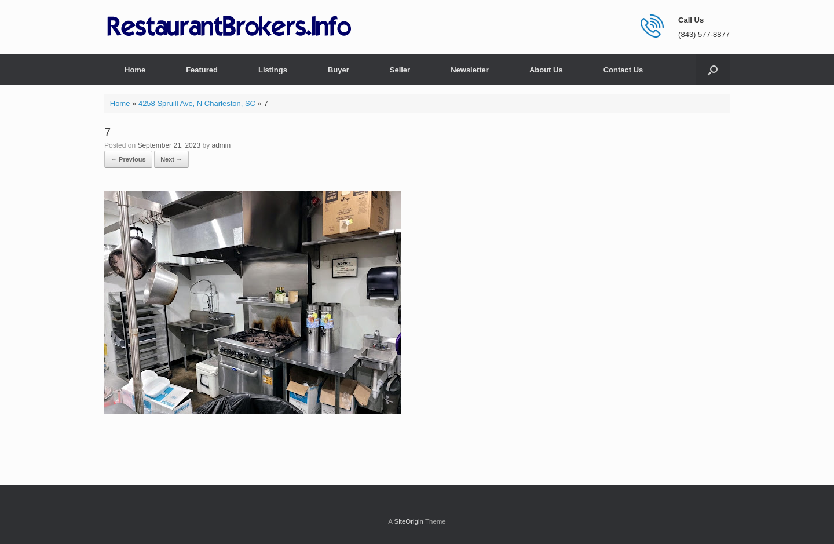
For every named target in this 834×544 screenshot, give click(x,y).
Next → (171, 159)
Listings (272, 69)
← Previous (128, 159)
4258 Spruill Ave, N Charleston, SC (196, 103)
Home (135, 69)
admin (221, 145)
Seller (400, 69)
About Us (546, 69)
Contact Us (623, 69)
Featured (202, 69)
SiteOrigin (408, 521)
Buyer (338, 69)
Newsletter (470, 69)
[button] (713, 69)
